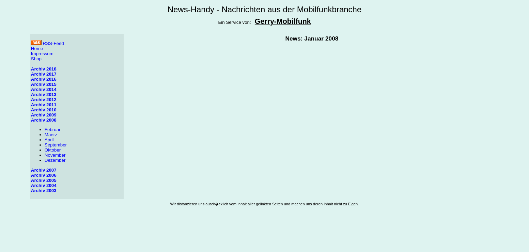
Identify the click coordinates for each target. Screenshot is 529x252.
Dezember (55, 160)
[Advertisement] (265, 234)
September (56, 144)
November (55, 155)
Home (37, 48)
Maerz (51, 134)
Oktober (53, 150)
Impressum (42, 53)
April (49, 139)
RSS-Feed (47, 43)
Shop (36, 58)
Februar (53, 129)
